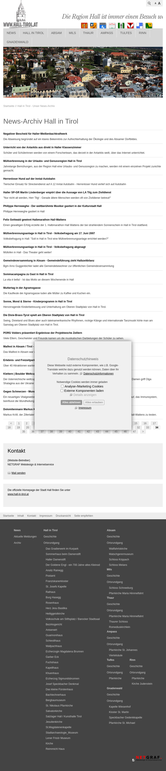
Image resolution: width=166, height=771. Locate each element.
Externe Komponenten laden (84, 390)
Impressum (84, 407)
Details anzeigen (84, 395)
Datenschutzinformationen (98, 373)
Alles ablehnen (71, 402)
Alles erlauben (94, 402)
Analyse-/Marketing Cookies (84, 386)
